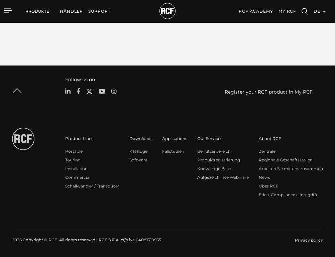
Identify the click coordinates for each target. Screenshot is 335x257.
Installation (76, 168)
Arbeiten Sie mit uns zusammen (291, 168)
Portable (74, 151)
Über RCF (268, 185)
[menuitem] (71, 11)
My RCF (287, 11)
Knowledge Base (214, 168)
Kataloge (138, 151)
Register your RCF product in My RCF (269, 92)
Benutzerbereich (214, 151)
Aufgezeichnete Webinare (223, 177)
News (264, 177)
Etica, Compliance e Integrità (288, 194)
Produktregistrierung (218, 159)
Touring (73, 159)
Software (138, 159)
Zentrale (267, 151)
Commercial (77, 177)
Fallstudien (173, 151)
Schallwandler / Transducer (92, 185)
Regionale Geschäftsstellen (286, 159)
